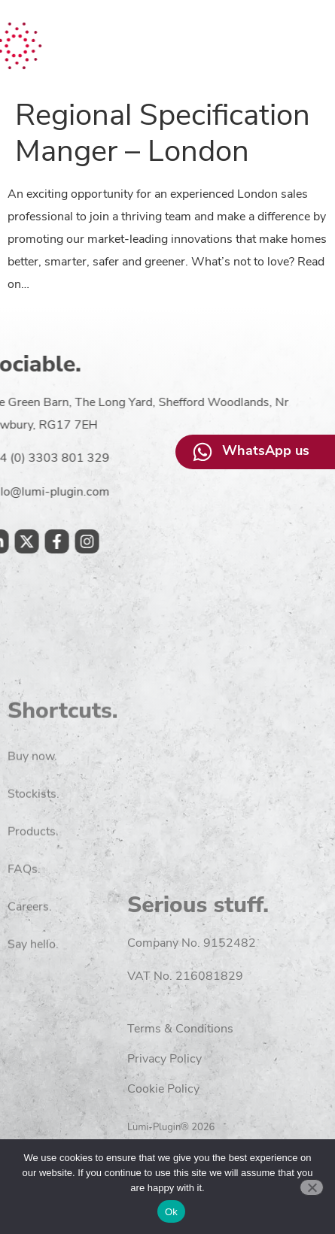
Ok (171, 1211)
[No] (312, 1187)
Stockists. (33, 872)
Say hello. (33, 1023)
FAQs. (24, 947)
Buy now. (32, 835)
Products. (33, 910)
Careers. (30, 985)
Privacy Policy (250, 1060)
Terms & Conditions (266, 1029)
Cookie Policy (249, 1090)
